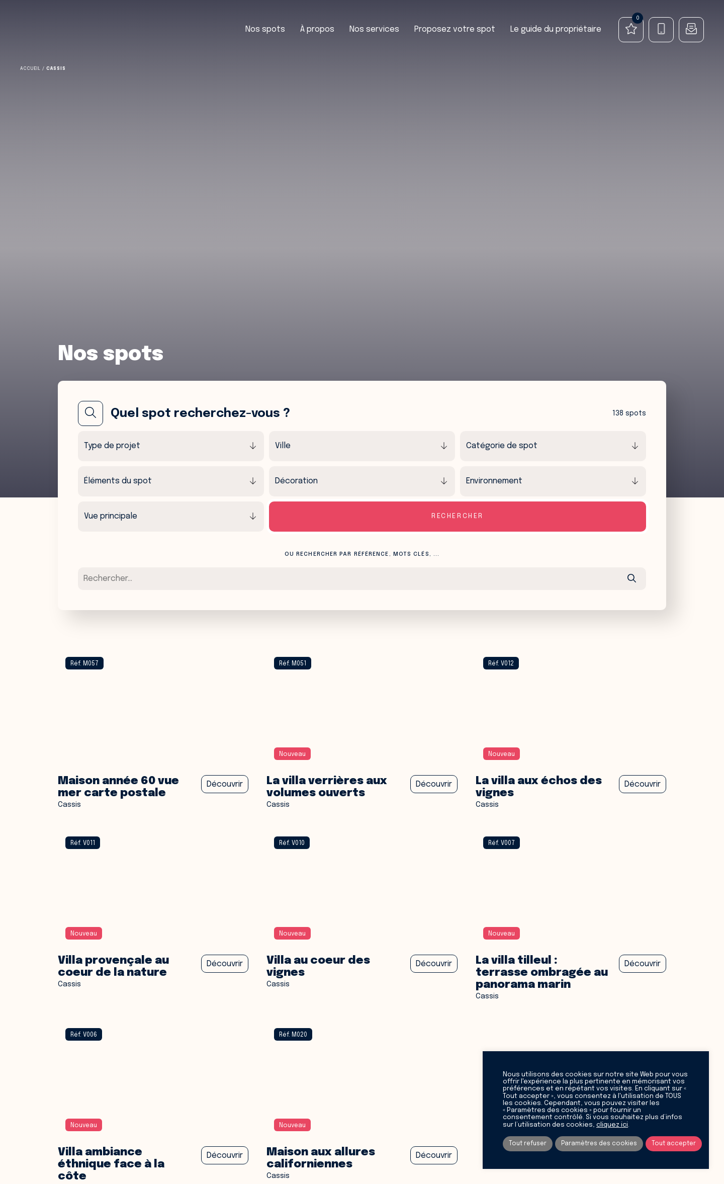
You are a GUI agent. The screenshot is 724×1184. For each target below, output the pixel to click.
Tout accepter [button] (674, 1144)
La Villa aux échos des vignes (540, 787)
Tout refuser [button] (528, 1144)
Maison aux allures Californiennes (322, 1158)
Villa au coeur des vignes (319, 966)
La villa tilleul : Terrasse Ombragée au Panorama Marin (542, 972)
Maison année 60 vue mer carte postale (120, 787)
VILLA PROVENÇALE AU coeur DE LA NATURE (114, 966)
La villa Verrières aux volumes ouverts (327, 787)
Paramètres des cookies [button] (599, 1144)
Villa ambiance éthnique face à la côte (112, 1164)
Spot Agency (58, 30)
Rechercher (457, 516)
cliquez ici (612, 1125)
